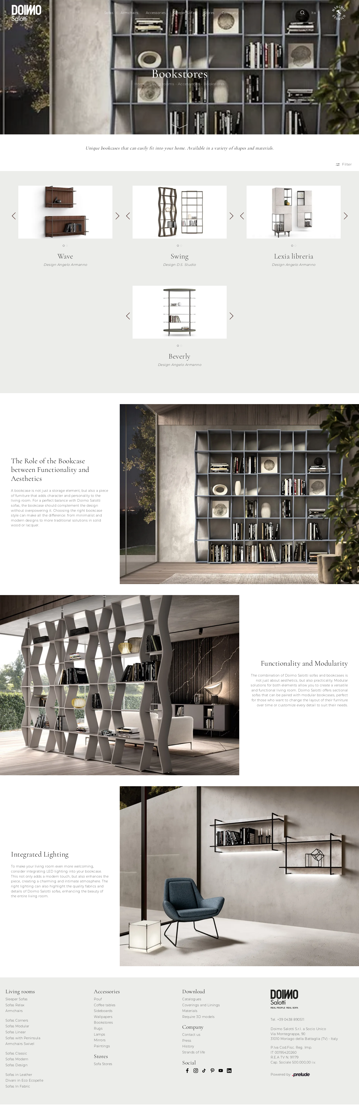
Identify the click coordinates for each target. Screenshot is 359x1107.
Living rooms (162, 86)
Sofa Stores (103, 1066)
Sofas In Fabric (17, 1089)
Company (231, 13)
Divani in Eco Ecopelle (24, 1083)
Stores (209, 13)
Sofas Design (16, 1068)
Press (186, 1043)
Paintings (102, 1048)
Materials (190, 1013)
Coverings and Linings (201, 1007)
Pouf (98, 1001)
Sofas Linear (15, 1034)
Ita (311, 13)
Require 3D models (198, 1019)
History (188, 1049)
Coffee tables (105, 1007)
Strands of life (193, 1055)
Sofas (109, 13)
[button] (117, 220)
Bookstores (214, 86)
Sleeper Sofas (185, 13)
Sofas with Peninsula (22, 1040)
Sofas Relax (14, 1007)
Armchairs (130, 13)
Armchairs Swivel (19, 1046)
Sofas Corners (16, 1023)
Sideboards (103, 1013)
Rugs (98, 1031)
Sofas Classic (16, 1056)
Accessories (157, 13)
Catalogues (191, 1001)
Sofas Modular (17, 1029)
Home (140, 86)
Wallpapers (103, 1019)
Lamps (99, 1037)
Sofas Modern (16, 1062)
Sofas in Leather (18, 1077)
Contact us (191, 1037)
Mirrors (100, 1043)
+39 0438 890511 (291, 1022)
